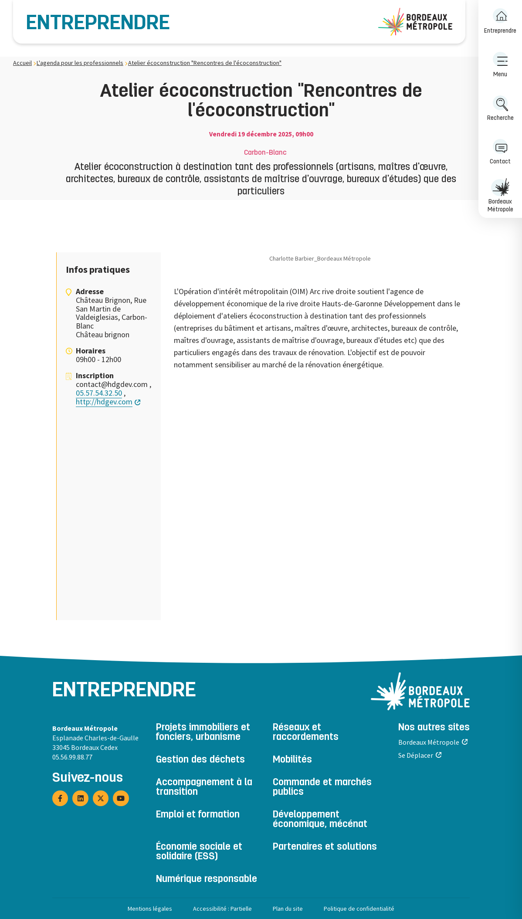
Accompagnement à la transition (204, 787)
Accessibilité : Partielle (222, 908)
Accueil (22, 63)
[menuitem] (500, 22)
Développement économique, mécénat (320, 820)
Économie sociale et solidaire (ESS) (199, 852)
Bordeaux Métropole (500, 195)
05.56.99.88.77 (72, 757)
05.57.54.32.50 (99, 393)
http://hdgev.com (104, 402)
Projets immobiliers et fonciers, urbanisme (203, 733)
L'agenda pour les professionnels (80, 63)
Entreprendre (98, 24)
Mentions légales (150, 908)
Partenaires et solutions (325, 847)
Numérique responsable (206, 880)
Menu (500, 65)
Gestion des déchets (200, 760)
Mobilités (292, 760)
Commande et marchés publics (322, 787)
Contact (500, 152)
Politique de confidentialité (359, 908)
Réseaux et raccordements (306, 733)
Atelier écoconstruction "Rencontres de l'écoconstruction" (204, 63)
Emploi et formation (198, 815)
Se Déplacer (415, 755)
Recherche (500, 108)
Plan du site (288, 908)
